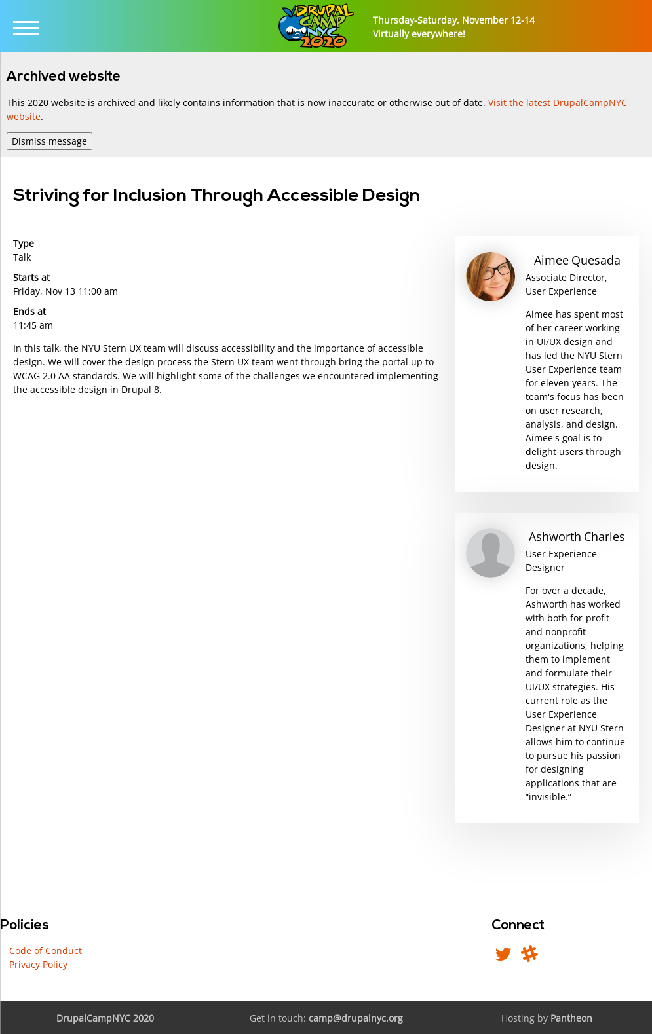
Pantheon (571, 1018)
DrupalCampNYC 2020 (105, 1018)
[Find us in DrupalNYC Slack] (529, 957)
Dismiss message (49, 141)
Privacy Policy (38, 964)
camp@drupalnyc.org (356, 1018)
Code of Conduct (45, 950)
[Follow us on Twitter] (503, 957)
